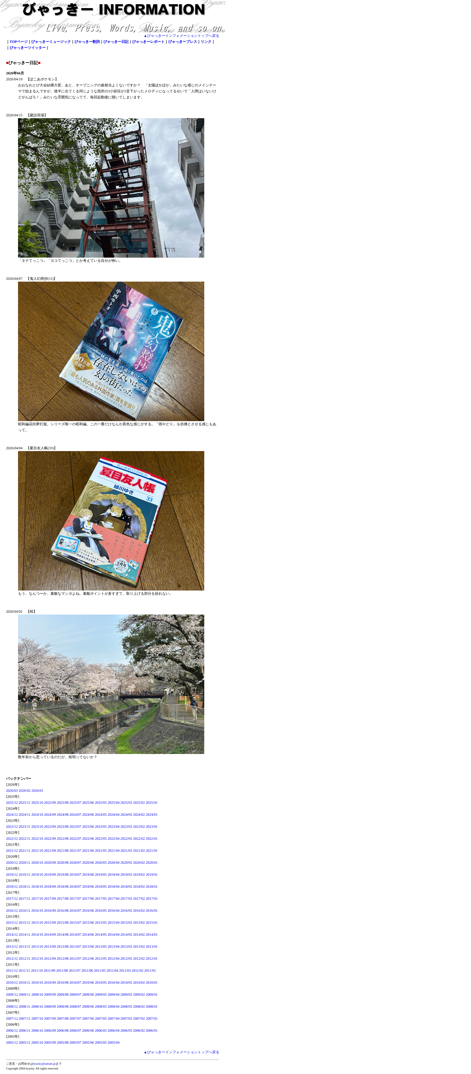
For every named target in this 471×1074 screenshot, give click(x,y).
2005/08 (62, 1042)
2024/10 (37, 814)
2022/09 (50, 838)
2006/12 (12, 1030)
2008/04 (113, 1006)
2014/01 (151, 934)
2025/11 (24, 802)
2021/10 (37, 850)
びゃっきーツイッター (28, 48)
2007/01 (151, 1018)
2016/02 (139, 910)
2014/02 (139, 934)
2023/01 (151, 826)
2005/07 (75, 1042)
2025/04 (113, 802)
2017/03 (126, 898)
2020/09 (50, 862)
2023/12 (12, 826)
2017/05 (101, 898)
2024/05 (101, 814)
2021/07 (75, 850)
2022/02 (139, 838)
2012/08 (62, 958)
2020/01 (151, 862)
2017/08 (62, 898)
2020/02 (139, 862)
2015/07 (75, 922)
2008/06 (88, 1006)
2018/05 (101, 886)
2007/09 (50, 1018)
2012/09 (50, 958)
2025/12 (12, 802)
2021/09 (50, 850)
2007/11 (24, 1018)
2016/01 (151, 910)
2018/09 (50, 886)
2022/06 (88, 838)
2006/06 (88, 1030)
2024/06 (88, 814)
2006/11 (24, 1030)
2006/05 (101, 1030)
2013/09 (50, 946)
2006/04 (113, 1030)
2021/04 (113, 850)
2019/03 (126, 874)
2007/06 (88, 1018)
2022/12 (12, 838)
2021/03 (126, 850)
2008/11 (24, 1006)
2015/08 (62, 922)
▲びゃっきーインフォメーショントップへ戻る (181, 36)
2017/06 (88, 898)
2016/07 (75, 910)
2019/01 (151, 874)
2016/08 (62, 910)
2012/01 (151, 958)
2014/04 (113, 934)
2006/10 (37, 1030)
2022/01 (151, 838)
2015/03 (126, 922)
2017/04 (113, 898)
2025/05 (101, 802)
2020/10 (37, 862)
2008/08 (62, 1006)
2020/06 (88, 862)
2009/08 (62, 994)
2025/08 (62, 802)
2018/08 (62, 886)
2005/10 (37, 1042)
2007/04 (113, 1018)
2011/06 (87, 970)
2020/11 (24, 862)
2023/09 (50, 826)
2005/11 (24, 1042)
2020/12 (12, 862)
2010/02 (139, 982)
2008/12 (12, 1006)
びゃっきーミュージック (51, 42)
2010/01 (151, 982)
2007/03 (126, 1018)
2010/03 (126, 982)
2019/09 (50, 874)
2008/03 (126, 1006)
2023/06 (88, 826)
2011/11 (24, 970)
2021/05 (101, 850)
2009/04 (113, 994)
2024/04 (113, 814)
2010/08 (62, 982)
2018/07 (75, 886)
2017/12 (12, 898)
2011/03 (125, 970)
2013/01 (151, 946)
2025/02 (139, 802)
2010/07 (75, 982)
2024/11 (24, 814)
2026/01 (37, 790)
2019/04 (113, 874)
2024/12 (12, 814)
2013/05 (101, 946)
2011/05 (100, 970)
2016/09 (50, 910)
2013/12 (12, 946)
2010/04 (113, 982)
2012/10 (37, 958)
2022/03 (126, 838)
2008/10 (37, 1006)
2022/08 (62, 838)
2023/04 (113, 826)
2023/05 (101, 826)
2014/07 (75, 934)
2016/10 (37, 910)
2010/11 (24, 982)
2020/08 (62, 862)
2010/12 (12, 982)
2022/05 (101, 838)
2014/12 (12, 934)
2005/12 (12, 1042)
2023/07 (75, 826)
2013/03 (126, 946)
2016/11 (24, 910)
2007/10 (37, 1018)
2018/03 (126, 886)
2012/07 (75, 958)
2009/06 (88, 994)
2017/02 (139, 898)
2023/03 (126, 826)
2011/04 (112, 970)
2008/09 (50, 1006)
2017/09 (50, 898)
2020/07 (75, 862)
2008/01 (151, 1006)
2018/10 (37, 886)
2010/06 (88, 982)
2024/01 (151, 814)
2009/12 (12, 994)
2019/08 (62, 874)
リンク (206, 42)
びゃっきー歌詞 (87, 42)
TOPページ (19, 42)
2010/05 (101, 982)
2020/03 (126, 862)
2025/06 (88, 802)
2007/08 (62, 1018)
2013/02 (139, 946)
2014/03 (126, 934)
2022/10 (37, 838)
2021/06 (88, 850)
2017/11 (24, 898)
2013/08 (62, 946)
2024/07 (75, 814)
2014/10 (37, 934)
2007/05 (101, 1018)
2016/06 (88, 910)
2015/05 (101, 922)
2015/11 (24, 922)
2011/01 (150, 970)
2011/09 (49, 970)
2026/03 (12, 790)
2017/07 (75, 898)
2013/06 (88, 946)
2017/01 (151, 898)
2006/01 (151, 1030)
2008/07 (75, 1006)
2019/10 (37, 874)
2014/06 (88, 934)
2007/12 (12, 1018)
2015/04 (113, 922)
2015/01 (151, 922)
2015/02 (139, 922)
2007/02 (139, 1018)
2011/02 (137, 970)
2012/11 (24, 958)
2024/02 (139, 814)
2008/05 (101, 1006)
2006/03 (126, 1030)
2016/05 (101, 910)
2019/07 (75, 874)
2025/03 (126, 802)
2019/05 (101, 874)
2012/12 (12, 958)
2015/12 (12, 922)
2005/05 (101, 1042)
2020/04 (113, 862)
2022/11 (24, 838)
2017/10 (37, 898)
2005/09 (50, 1042)
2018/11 (24, 886)
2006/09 (50, 1030)
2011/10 (37, 970)
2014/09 (50, 934)
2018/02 (139, 886)
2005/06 (88, 1042)
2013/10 (37, 946)
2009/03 (126, 994)
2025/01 (151, 802)
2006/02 (139, 1030)
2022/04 (113, 838)
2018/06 (88, 886)
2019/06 (88, 874)
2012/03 (126, 958)
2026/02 (24, 790)
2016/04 (113, 910)
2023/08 (62, 826)
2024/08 (62, 814)
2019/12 (12, 874)
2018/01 (151, 886)
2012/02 (139, 958)
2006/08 (62, 1030)
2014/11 (24, 934)
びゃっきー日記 (116, 42)
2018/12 (12, 886)
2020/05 (101, 862)
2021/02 (139, 850)
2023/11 (24, 826)
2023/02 (139, 826)
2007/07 (75, 1018)
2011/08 (62, 970)
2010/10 (37, 982)
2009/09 (50, 994)
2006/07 (75, 1030)
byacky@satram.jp (44, 1063)
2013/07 (75, 946)
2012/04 (113, 958)
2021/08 (62, 850)
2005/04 (113, 1042)
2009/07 (75, 994)
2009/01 (151, 994)
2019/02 (139, 874)
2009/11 (24, 994)
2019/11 (24, 874)
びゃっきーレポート (148, 42)
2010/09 (50, 982)
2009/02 (139, 994)
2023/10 (37, 826)
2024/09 (50, 814)
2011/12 (12, 970)
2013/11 (24, 946)
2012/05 (101, 958)
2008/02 (139, 1006)
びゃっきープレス (182, 42)
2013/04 (113, 946)
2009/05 (101, 994)
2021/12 (12, 850)
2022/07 (75, 838)
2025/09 (50, 802)
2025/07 (75, 802)
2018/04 (113, 886)
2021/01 (151, 850)
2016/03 (126, 910)
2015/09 (50, 922)
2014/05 (101, 934)
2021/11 (24, 850)
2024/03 (126, 814)
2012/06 (88, 958)
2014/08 (62, 934)
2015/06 (88, 922)
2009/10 (37, 994)
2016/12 (12, 910)
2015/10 (37, 922)
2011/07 (75, 970)
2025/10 (37, 802)
